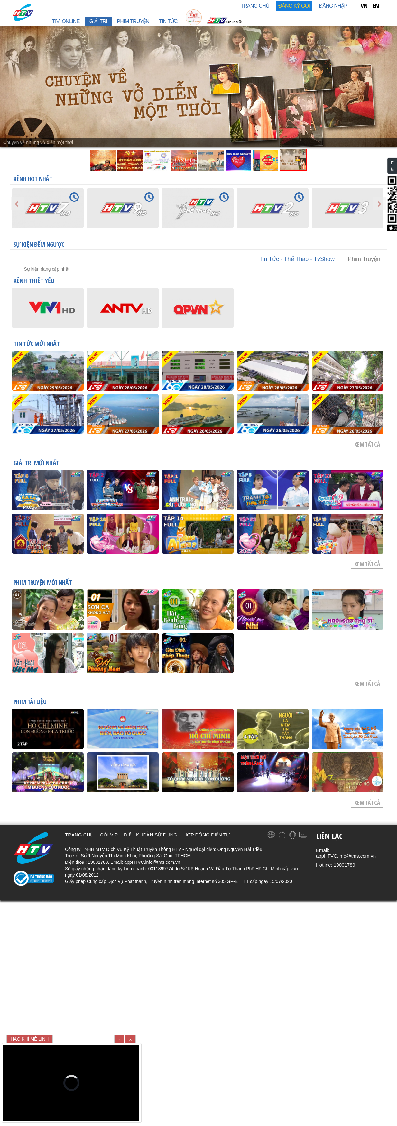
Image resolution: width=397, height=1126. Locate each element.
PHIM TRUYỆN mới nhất (43, 583)
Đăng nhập (333, 6)
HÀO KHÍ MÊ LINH (30, 1038)
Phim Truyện (364, 259)
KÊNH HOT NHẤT (33, 178)
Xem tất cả (367, 444)
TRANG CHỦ (255, 6)
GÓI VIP (109, 834)
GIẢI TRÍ (98, 21)
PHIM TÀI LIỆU (30, 702)
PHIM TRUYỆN (133, 21)
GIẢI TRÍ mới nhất (36, 463)
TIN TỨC (168, 21)
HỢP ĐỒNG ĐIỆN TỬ (206, 834)
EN (376, 5)
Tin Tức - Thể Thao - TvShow (297, 259)
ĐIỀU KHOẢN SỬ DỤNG (150, 834)
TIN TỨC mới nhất (37, 344)
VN (364, 5)
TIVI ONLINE (66, 21)
